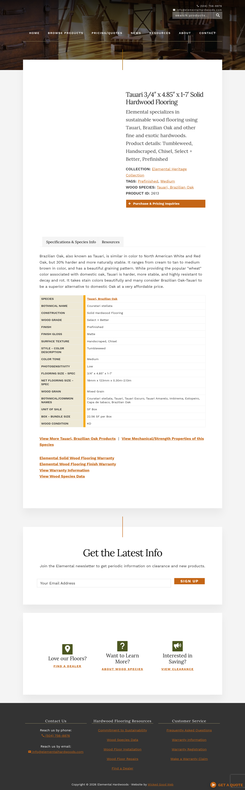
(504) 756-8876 (209, 6)
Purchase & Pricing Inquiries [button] (154, 203)
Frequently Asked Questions (189, 730)
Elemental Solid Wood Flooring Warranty (77, 458)
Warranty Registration (189, 749)
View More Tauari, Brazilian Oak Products (78, 438)
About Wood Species (122, 669)
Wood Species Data (122, 740)
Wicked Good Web (160, 784)
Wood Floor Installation (122, 749)
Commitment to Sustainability (122, 730)
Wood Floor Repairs (122, 759)
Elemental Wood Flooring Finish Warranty (78, 464)
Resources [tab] (111, 242)
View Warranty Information (64, 470)
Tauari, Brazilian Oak (175, 187)
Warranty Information (189, 740)
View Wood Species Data (62, 476)
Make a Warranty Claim (189, 759)
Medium (168, 181)
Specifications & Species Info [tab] (71, 242)
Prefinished (148, 181)
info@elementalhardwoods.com (197, 9)
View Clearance (177, 669)
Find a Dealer (68, 666)
